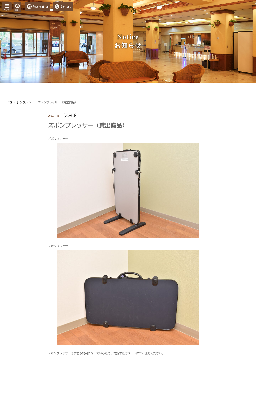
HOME (17, 10)
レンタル (70, 115)
